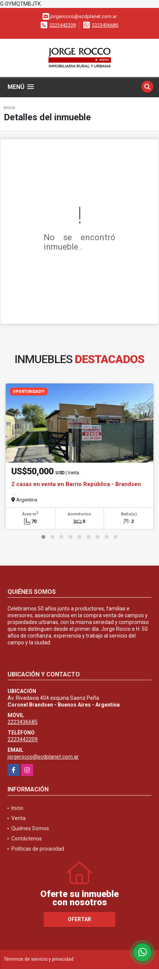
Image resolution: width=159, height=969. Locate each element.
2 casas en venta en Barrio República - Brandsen (76, 484)
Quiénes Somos (30, 828)
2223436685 (105, 25)
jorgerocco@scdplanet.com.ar (43, 757)
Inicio (9, 107)
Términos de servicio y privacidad (38, 959)
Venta (18, 818)
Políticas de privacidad (37, 849)
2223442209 (62, 25)
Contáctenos (26, 839)
